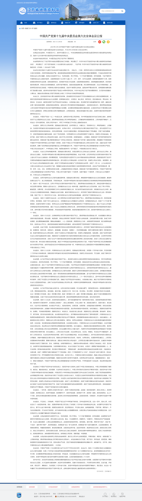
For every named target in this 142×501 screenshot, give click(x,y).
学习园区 (34, 28)
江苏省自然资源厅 (53, 487)
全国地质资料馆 (75, 487)
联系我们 (114, 496)
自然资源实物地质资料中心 (100, 487)
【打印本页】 (100, 471)
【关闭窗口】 (108, 471)
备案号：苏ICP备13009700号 (43, 496)
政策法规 (107, 23)
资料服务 (79, 23)
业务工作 (94, 23)
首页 (23, 23)
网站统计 (82, 496)
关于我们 (37, 23)
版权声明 (122, 496)
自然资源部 (32, 487)
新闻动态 (51, 23)
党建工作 (65, 23)
